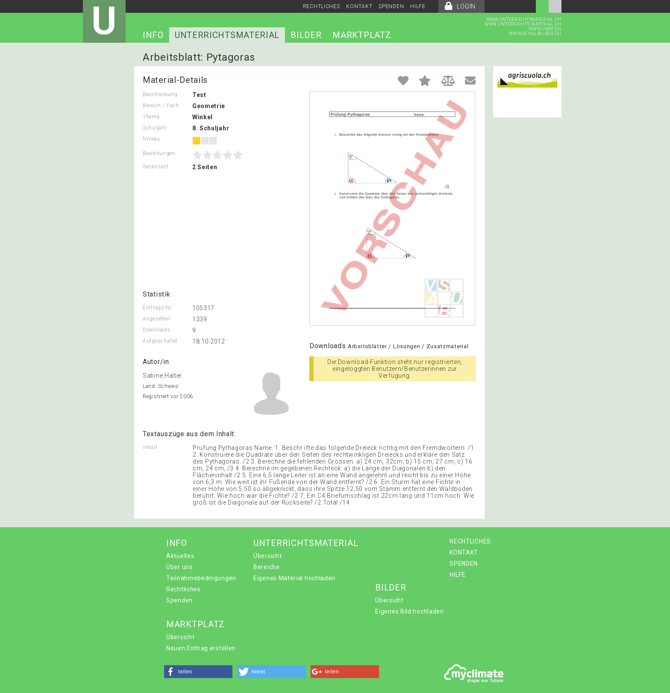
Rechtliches (183, 589)
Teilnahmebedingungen (201, 578)
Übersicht (267, 555)
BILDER (306, 35)
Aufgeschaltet (160, 341)
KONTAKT (359, 6)
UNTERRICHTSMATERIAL (227, 35)
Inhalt (150, 447)
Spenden (179, 600)
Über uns (179, 567)
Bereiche (266, 567)
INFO (153, 35)
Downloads (156, 330)
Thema (151, 117)
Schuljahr (155, 128)
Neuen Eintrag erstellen (201, 648)
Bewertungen (159, 153)
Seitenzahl (155, 167)
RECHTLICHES (321, 6)
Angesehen (156, 319)
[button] (198, 671)
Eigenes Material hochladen (294, 578)
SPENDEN (391, 6)
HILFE (418, 6)
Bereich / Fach (161, 106)
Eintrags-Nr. (158, 308)
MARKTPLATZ (361, 35)
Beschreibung (160, 94)
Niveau (151, 139)
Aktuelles (180, 555)
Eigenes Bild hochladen (409, 611)
